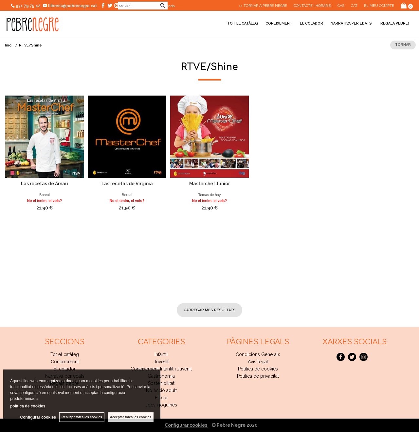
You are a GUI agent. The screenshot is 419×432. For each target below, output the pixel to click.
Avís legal (258, 361)
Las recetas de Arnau (44, 183)
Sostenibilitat (161, 383)
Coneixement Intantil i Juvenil (161, 368)
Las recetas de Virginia (127, 183)
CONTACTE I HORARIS (312, 6)
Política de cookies (258, 368)
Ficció (161, 397)
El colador (311, 23)
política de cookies (27, 406)
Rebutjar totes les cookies (82, 417)
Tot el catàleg (242, 23)
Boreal (44, 195)
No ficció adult (161, 390)
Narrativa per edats (351, 23)
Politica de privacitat (258, 376)
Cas (340, 6)
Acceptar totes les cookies (130, 417)
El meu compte (379, 6)
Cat (354, 6)
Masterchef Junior (209, 183)
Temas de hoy (209, 195)
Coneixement (278, 23)
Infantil (161, 354)
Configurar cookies (186, 425)
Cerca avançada (161, 6)
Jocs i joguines (161, 404)
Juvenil (161, 361)
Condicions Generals (258, 354)
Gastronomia (161, 376)
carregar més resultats (210, 310)
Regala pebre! (394, 23)
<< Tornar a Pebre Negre (263, 6)
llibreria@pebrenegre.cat (70, 6)
